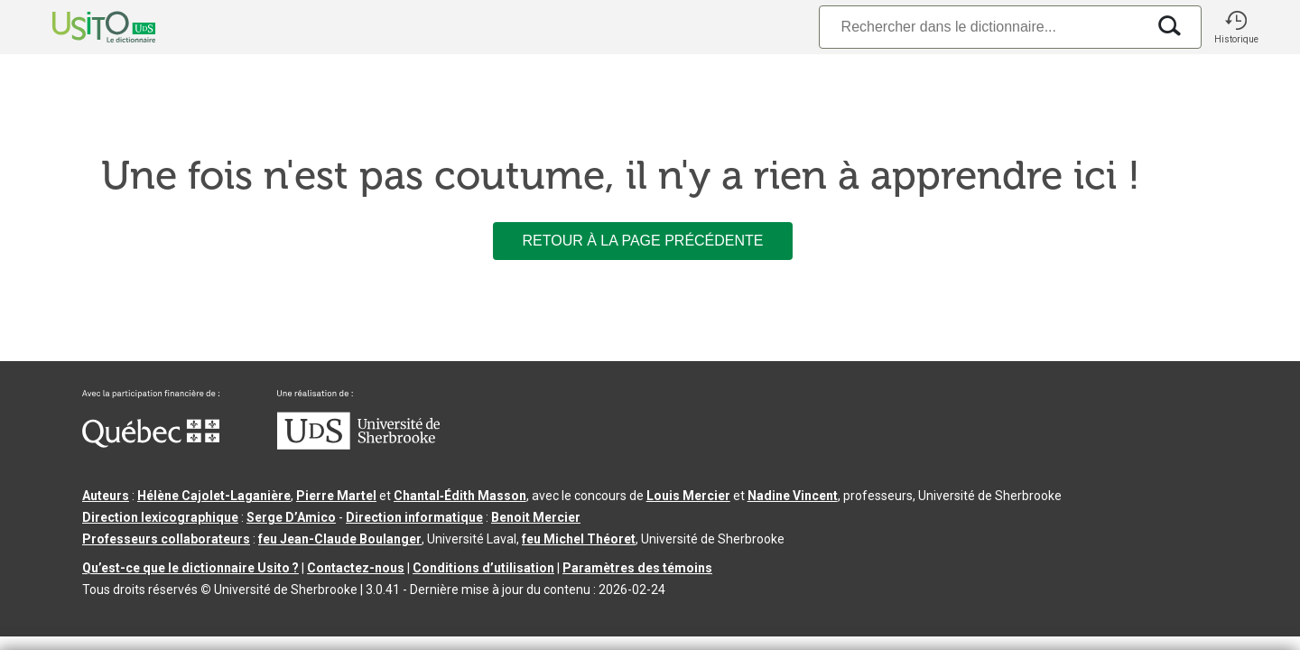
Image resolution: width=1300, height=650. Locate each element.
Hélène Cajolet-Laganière (214, 495)
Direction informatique (414, 517)
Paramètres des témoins (637, 568)
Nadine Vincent (793, 495)
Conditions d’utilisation (483, 568)
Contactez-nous (355, 568)
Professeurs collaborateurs (166, 539)
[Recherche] (982, 26)
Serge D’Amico (291, 517)
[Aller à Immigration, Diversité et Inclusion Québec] (150, 443)
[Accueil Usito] (84, 27)
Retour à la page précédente (642, 240)
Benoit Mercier (535, 517)
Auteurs (105, 495)
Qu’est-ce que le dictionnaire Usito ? (190, 568)
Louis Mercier (688, 495)
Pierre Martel (336, 495)
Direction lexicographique (160, 517)
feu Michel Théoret (579, 539)
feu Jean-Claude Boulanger (340, 539)
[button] (1236, 27)
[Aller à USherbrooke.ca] (358, 445)
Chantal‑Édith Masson (460, 495)
